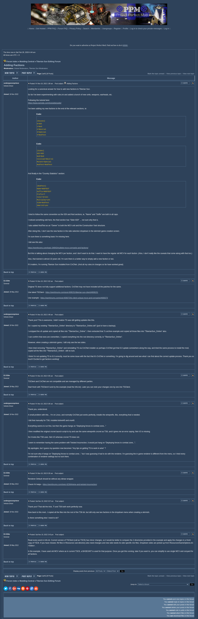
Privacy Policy (75, 29)
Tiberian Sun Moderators (38, 68)
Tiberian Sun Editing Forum (48, 61)
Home (31, 29)
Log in (166, 29)
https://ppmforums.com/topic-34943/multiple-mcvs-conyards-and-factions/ (58, 248)
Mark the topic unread (156, 74)
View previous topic (173, 74)
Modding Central (27, 61)
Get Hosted (41, 29)
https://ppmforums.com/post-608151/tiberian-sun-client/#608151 (71, 292)
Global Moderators (21, 68)
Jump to (133, 584)
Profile (126, 29)
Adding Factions (14, 65)
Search (86, 29)
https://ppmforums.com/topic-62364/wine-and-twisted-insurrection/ (70, 484)
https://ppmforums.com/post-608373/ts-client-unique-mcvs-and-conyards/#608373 (74, 298)
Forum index (11, 61)
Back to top (9, 272)
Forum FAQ (63, 29)
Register (117, 29)
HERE (125, 45)
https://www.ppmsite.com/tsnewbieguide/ (44, 103)
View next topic (188, 74)
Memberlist (96, 29)
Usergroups (107, 29)
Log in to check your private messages (146, 29)
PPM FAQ (51, 29)
